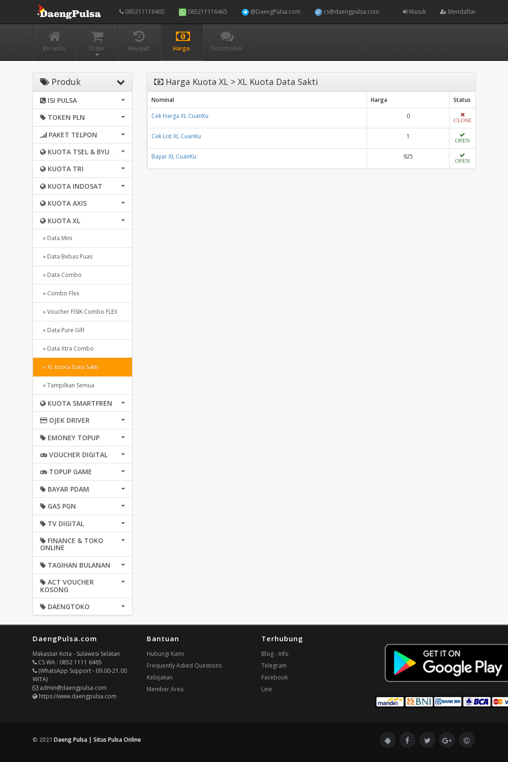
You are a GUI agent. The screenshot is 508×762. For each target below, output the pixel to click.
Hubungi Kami (165, 654)
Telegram (274, 666)
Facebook (274, 677)
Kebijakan (160, 677)
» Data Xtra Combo (67, 348)
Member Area (165, 689)
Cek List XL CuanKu (176, 136)
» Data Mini (56, 238)
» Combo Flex (59, 293)
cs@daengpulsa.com (347, 12)
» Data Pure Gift (62, 330)
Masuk (414, 12)
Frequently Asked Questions (184, 666)
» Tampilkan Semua (67, 385)
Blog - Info (275, 654)
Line (266, 689)
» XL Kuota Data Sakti (69, 367)
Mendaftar (458, 12)
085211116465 (142, 12)
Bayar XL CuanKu (173, 156)
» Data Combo (61, 275)
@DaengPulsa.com (271, 12)
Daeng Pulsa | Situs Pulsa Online (97, 740)
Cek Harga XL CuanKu (179, 116)
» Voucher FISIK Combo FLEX (78, 312)
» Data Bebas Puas (66, 256)
